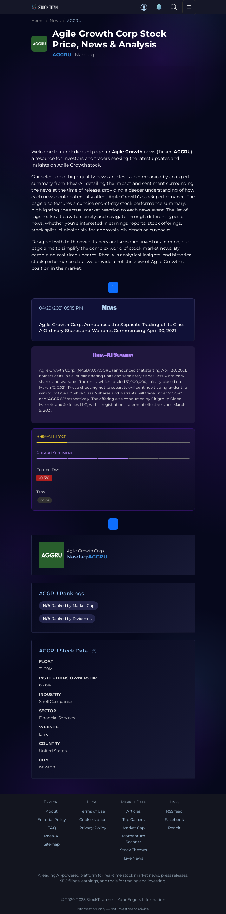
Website (49, 727)
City (43, 760)
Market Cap (134, 827)
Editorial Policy (51, 819)
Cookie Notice (92, 819)
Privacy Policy (92, 827)
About (52, 811)
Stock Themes (133, 850)
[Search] (174, 7)
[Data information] (94, 651)
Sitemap (52, 844)
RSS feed (174, 811)
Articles (133, 811)
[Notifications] (159, 7)
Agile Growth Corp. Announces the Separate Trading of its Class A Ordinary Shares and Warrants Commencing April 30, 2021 (111, 327)
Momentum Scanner (133, 839)
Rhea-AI (75, 183)
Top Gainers (133, 819)
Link (43, 734)
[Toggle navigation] (189, 7)
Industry (50, 694)
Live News (133, 858)
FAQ (52, 827)
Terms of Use (92, 811)
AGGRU (62, 55)
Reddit (174, 827)
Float (46, 661)
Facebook (174, 819)
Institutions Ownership (68, 678)
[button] (144, 7)
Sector (47, 711)
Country (49, 743)
